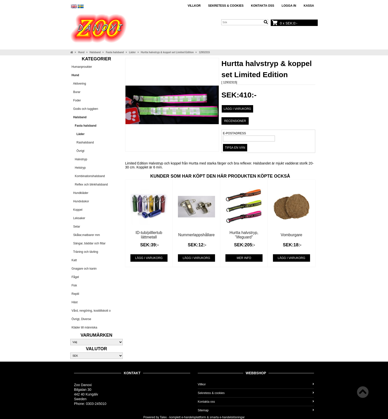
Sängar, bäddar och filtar (88, 243)
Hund (81, 52)
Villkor (194, 5)
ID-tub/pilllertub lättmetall (149, 235)
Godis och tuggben (85, 109)
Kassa (309, 5)
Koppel (77, 209)
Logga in (289, 5)
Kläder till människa (84, 327)
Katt (74, 260)
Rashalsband (83, 142)
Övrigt (78, 151)
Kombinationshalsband (88, 176)
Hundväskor (80, 201)
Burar (76, 92)
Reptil (75, 294)
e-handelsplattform (193, 417)
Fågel (75, 277)
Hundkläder (80, 193)
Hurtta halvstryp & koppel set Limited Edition (167, 52)
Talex (163, 417)
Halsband (95, 52)
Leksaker (78, 218)
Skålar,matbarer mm (86, 235)
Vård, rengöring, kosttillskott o (91, 310)
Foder (76, 100)
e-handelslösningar (231, 417)
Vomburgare (291, 235)
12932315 (204, 52)
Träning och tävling (85, 252)
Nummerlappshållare (196, 235)
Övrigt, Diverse (81, 319)
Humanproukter (82, 67)
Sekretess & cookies (225, 5)
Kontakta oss (262, 5)
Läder (132, 52)
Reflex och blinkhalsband (90, 184)
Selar (76, 226)
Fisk (74, 285)
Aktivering (79, 83)
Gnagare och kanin (84, 268)
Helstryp (79, 167)
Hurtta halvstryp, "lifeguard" (244, 235)
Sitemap (256, 410)
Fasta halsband (115, 52)
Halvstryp (79, 159)
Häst (75, 302)
